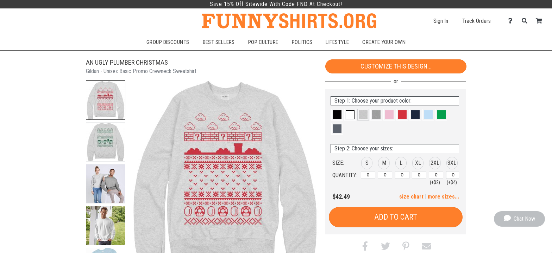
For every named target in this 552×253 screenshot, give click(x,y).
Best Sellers (219, 42)
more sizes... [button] (443, 196)
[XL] (419, 175)
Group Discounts (167, 42)
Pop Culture (263, 42)
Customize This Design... (396, 66)
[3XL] (453, 175)
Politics (302, 42)
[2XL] (436, 175)
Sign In (440, 21)
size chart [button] (411, 196)
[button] (105, 100)
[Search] (526, 20)
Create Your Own (384, 42)
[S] (368, 175)
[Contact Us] (512, 20)
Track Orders (476, 21)
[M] (385, 175)
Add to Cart (395, 217)
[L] (402, 175)
